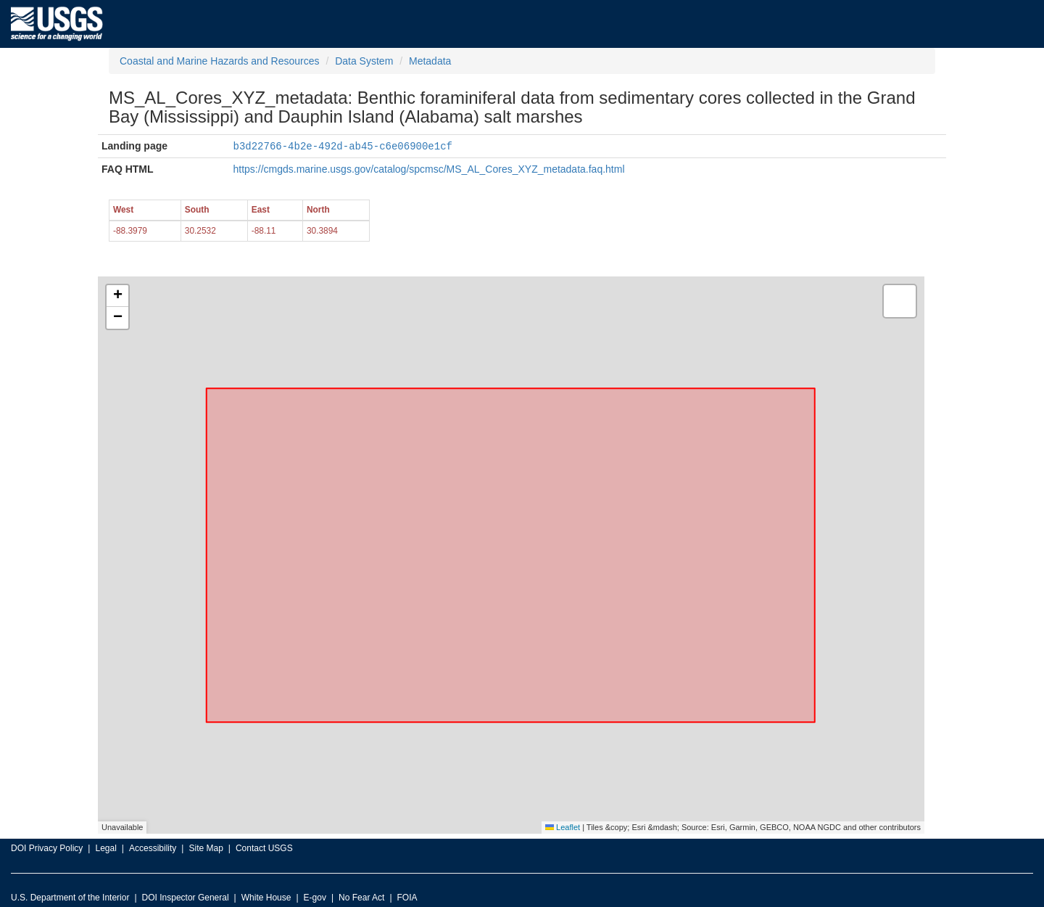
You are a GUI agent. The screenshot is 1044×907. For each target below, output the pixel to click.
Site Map (205, 847)
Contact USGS (264, 847)
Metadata (430, 61)
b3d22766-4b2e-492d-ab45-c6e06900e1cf (342, 145)
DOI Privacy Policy (47, 847)
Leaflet (562, 826)
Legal (105, 847)
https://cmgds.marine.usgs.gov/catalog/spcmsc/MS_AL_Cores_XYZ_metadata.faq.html (429, 168)
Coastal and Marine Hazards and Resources (219, 61)
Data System (364, 61)
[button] (117, 295)
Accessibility (152, 847)
